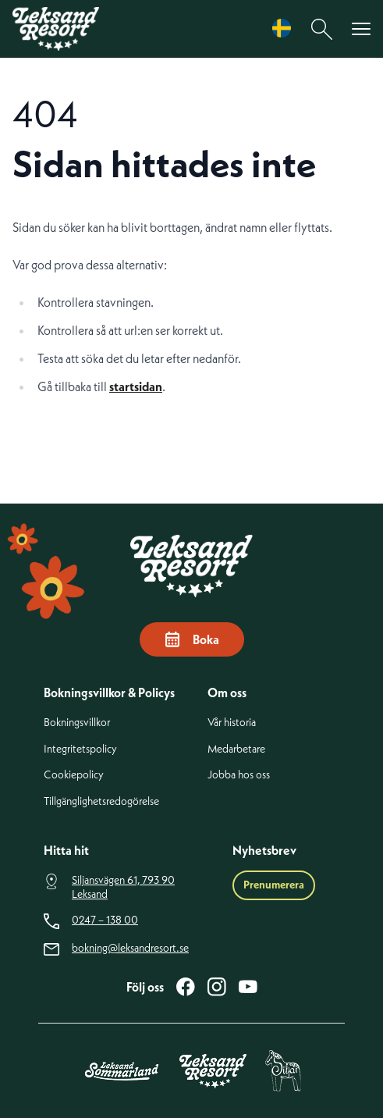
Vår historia (231, 722)
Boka (192, 639)
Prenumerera (273, 885)
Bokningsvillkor (77, 722)
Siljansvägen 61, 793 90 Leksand (123, 887)
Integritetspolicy (80, 749)
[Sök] (322, 29)
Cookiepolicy (74, 775)
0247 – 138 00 (105, 920)
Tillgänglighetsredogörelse (101, 801)
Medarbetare (236, 749)
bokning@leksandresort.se (130, 948)
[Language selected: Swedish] (285, 28)
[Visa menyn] (361, 29)
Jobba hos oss (238, 775)
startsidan (135, 386)
